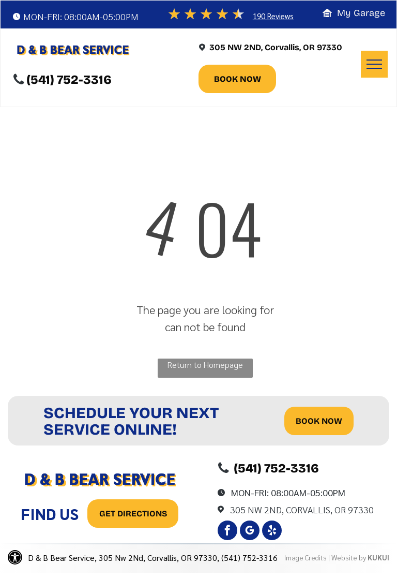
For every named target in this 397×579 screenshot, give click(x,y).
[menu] (374, 64)
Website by (348, 557)
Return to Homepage (205, 364)
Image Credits (305, 557)
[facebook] (227, 532)
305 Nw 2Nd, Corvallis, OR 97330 (302, 509)
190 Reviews (273, 16)
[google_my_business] (249, 532)
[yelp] (272, 532)
